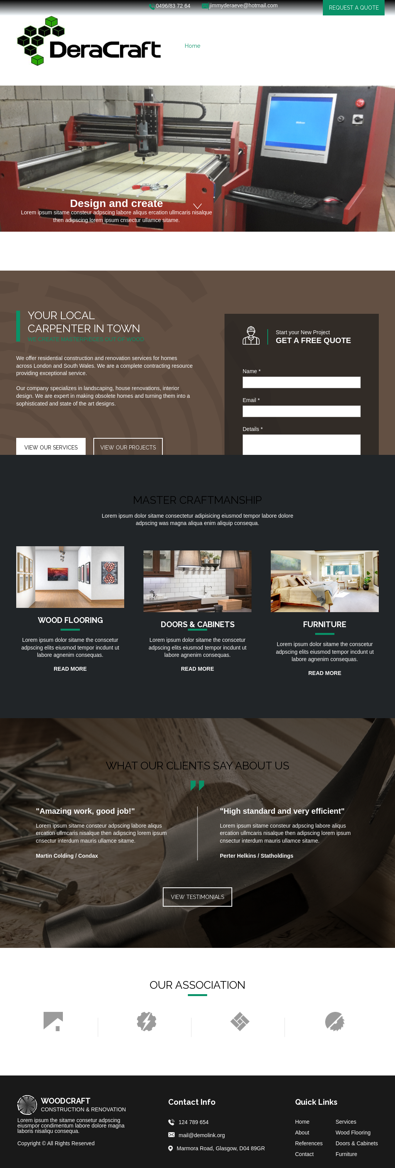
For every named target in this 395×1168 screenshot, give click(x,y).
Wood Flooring (353, 1132)
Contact (304, 1154)
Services (346, 1122)
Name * (252, 371)
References (309, 1143)
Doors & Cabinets (357, 1143)
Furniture (346, 1154)
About (302, 1132)
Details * (253, 429)
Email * (251, 400)
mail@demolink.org (202, 1135)
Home (302, 1122)
